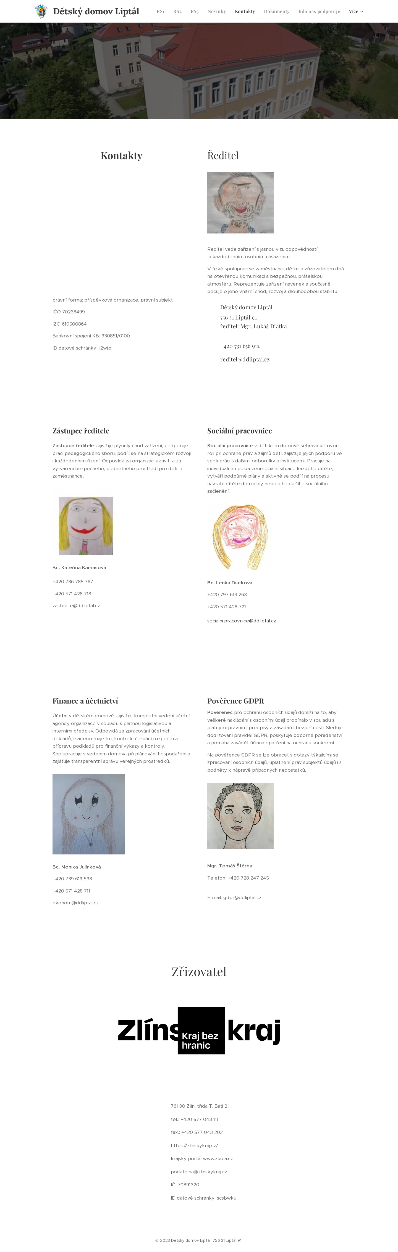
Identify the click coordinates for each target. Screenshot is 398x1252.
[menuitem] (162, 11)
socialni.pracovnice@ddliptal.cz (241, 621)
